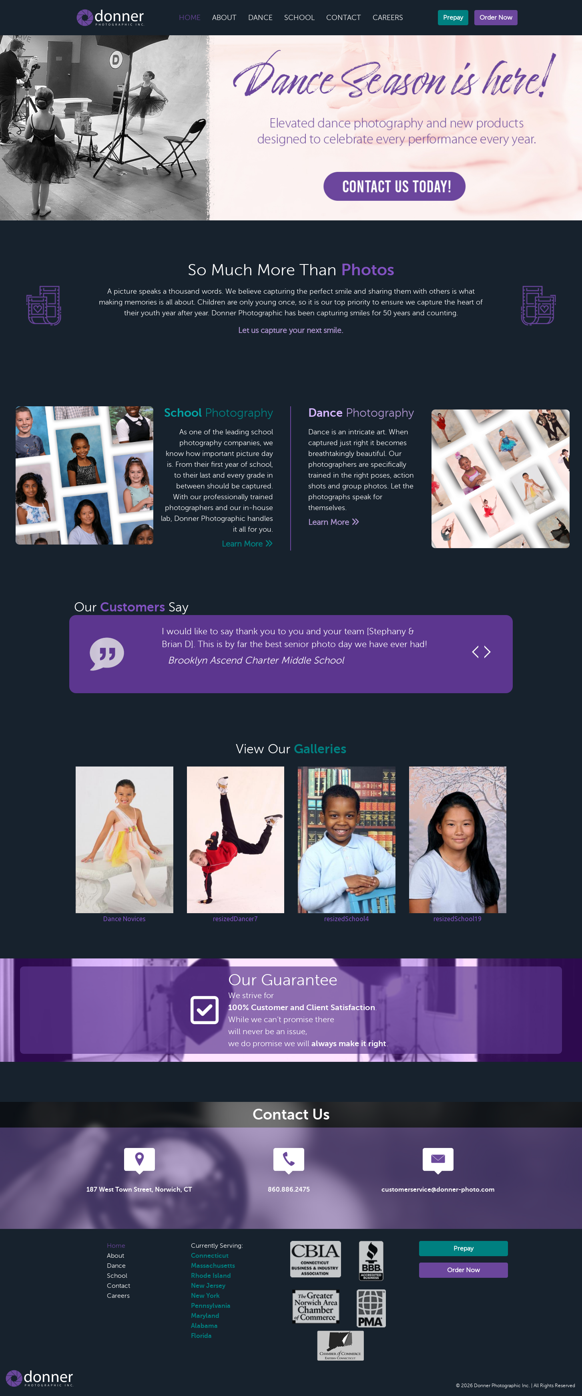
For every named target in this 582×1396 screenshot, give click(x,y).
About (224, 18)
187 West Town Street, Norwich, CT (139, 1189)
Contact (343, 18)
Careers (388, 18)
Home (190, 18)
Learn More (247, 544)
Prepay (453, 17)
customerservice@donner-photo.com (438, 1189)
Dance (260, 18)
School (299, 18)
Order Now (496, 17)
